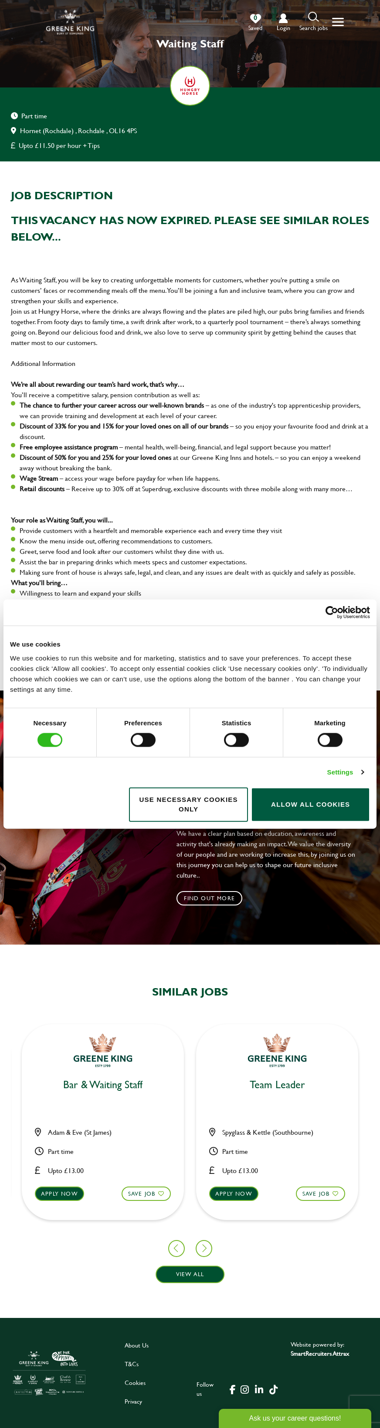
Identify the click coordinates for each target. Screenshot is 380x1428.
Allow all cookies (310, 804)
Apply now (146, 1193)
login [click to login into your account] (283, 27)
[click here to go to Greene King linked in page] (259, 1389)
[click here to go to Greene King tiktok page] (274, 1389)
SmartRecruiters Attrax (320, 1353)
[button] (313, 22)
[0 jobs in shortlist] (255, 22)
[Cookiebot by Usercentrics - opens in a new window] (332, 612)
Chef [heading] (16, 1085)
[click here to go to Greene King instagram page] (245, 1389)
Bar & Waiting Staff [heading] (190, 1085)
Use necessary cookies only (188, 804)
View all (190, 1274)
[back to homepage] (70, 22)
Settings (340, 772)
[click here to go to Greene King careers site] (49, 1373)
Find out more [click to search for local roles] (209, 898)
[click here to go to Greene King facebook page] (233, 1389)
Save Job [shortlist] (54, 1193)
